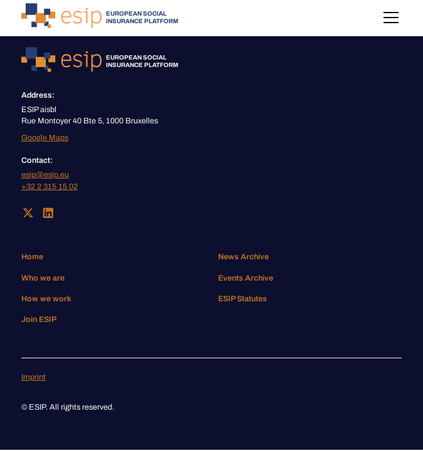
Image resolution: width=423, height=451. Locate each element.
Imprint (33, 377)
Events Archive (245, 278)
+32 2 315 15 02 (49, 186)
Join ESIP (38, 319)
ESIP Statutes (242, 298)
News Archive (243, 256)
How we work (46, 298)
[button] (389, 18)
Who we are (43, 278)
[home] (100, 18)
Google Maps (44, 137)
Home (32, 256)
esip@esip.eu (45, 174)
